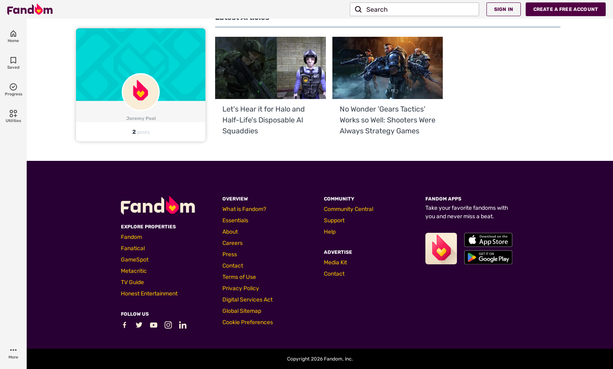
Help (330, 231)
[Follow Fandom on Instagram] (168, 326)
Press (229, 254)
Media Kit (335, 262)
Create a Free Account (565, 9)
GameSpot (134, 259)
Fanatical (133, 248)
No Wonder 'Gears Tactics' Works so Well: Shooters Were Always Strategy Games (387, 120)
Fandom (131, 237)
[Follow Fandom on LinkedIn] (182, 326)
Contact (232, 265)
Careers (232, 243)
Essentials (235, 220)
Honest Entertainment (149, 293)
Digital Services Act (247, 299)
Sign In (503, 9)
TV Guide (132, 282)
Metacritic (134, 271)
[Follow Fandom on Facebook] (124, 326)
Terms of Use (239, 277)
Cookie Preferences (247, 322)
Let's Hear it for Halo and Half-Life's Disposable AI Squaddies (263, 120)
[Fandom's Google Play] (488, 257)
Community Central (348, 209)
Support (334, 220)
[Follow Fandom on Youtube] (153, 326)
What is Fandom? (244, 209)
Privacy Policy (240, 288)
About (230, 231)
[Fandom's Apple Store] (488, 240)
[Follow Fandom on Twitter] (139, 326)
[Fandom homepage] (30, 9)
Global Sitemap (241, 311)
